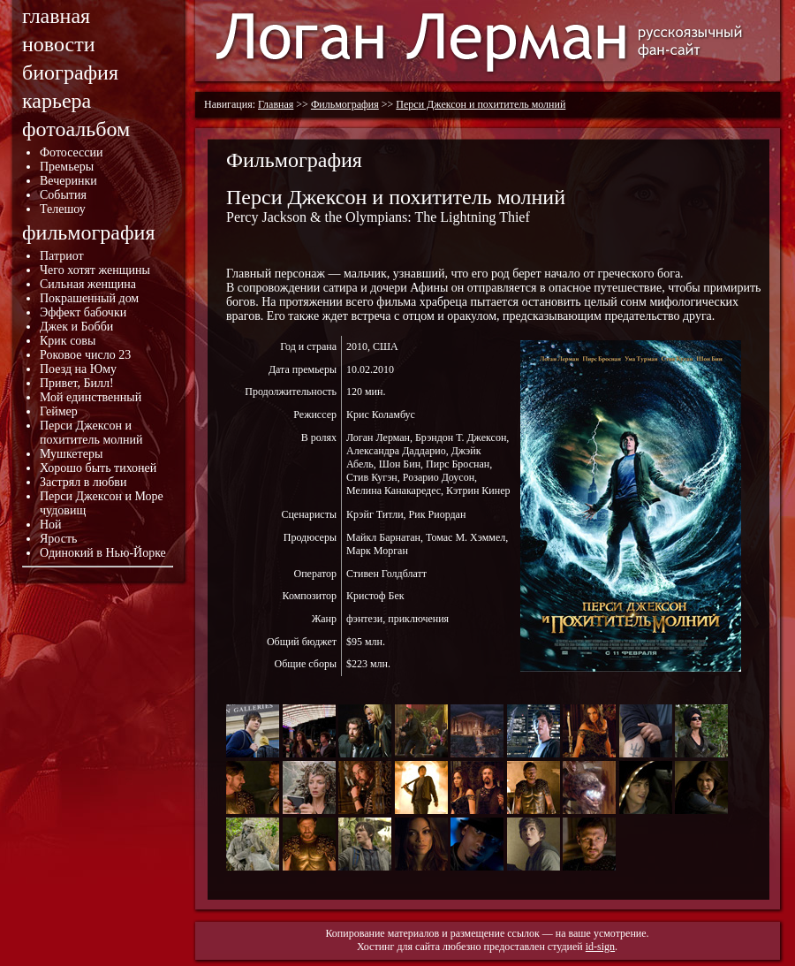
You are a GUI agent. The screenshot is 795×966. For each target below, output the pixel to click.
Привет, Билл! (77, 383)
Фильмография (345, 104)
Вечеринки (68, 180)
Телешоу (63, 209)
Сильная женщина (88, 284)
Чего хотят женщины (95, 270)
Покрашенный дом (89, 298)
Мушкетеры (71, 453)
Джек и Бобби (76, 326)
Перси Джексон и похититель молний (91, 432)
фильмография (88, 232)
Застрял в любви (83, 482)
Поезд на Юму (78, 369)
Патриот (62, 255)
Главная (275, 104)
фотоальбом (76, 129)
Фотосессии (71, 152)
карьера (56, 100)
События (63, 195)
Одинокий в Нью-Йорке (103, 552)
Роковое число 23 (85, 354)
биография (70, 72)
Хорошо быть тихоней (98, 468)
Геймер (59, 411)
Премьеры (67, 166)
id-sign (600, 946)
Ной (51, 524)
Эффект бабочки (83, 312)
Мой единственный (90, 397)
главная (56, 15)
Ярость (58, 538)
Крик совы (67, 340)
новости (58, 44)
